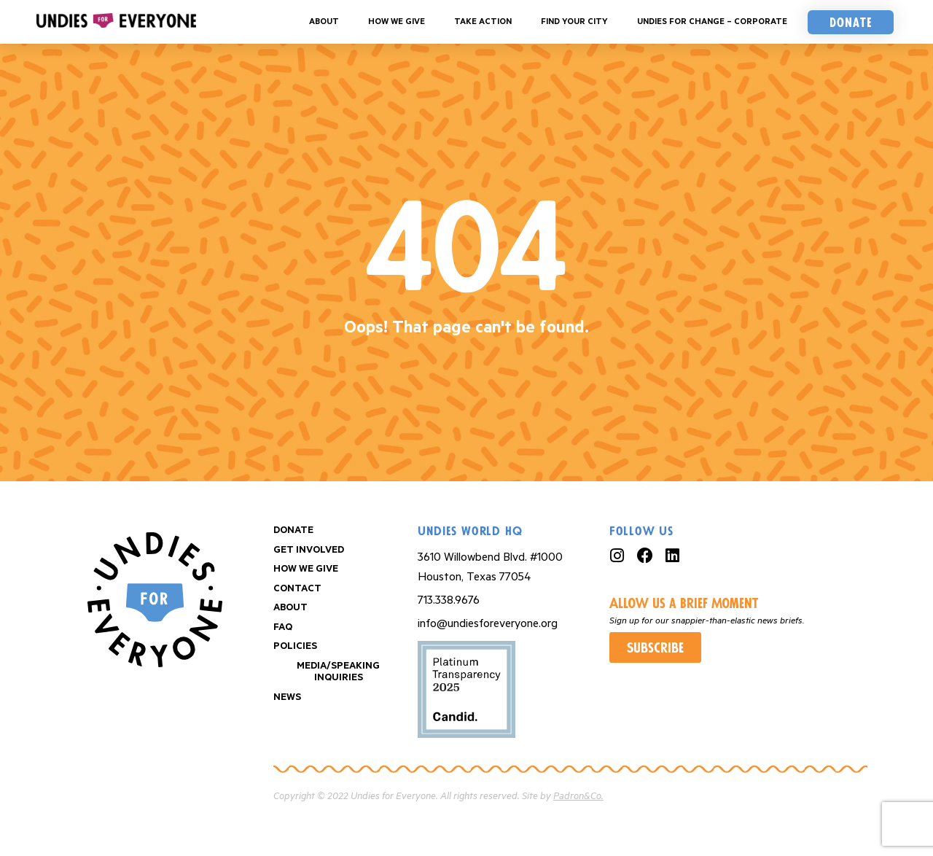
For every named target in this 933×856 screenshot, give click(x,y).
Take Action (483, 21)
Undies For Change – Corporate (712, 21)
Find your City (574, 21)
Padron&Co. (578, 796)
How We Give (396, 21)
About (324, 21)
